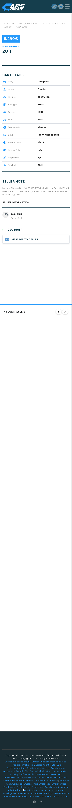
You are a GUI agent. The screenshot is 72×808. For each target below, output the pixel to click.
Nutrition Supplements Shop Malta (48, 761)
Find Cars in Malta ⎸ (35, 771)
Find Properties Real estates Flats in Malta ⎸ (47, 777)
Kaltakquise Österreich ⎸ (23, 774)
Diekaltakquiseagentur (17, 761)
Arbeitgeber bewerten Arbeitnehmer (43, 790)
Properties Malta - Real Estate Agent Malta (33, 765)
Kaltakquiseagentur (13, 777)
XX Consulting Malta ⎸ (57, 771)
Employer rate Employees (36, 784)
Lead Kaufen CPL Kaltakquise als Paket (47, 796)
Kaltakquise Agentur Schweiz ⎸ (19, 780)
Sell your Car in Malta (47, 780)
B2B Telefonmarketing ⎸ (49, 774)
